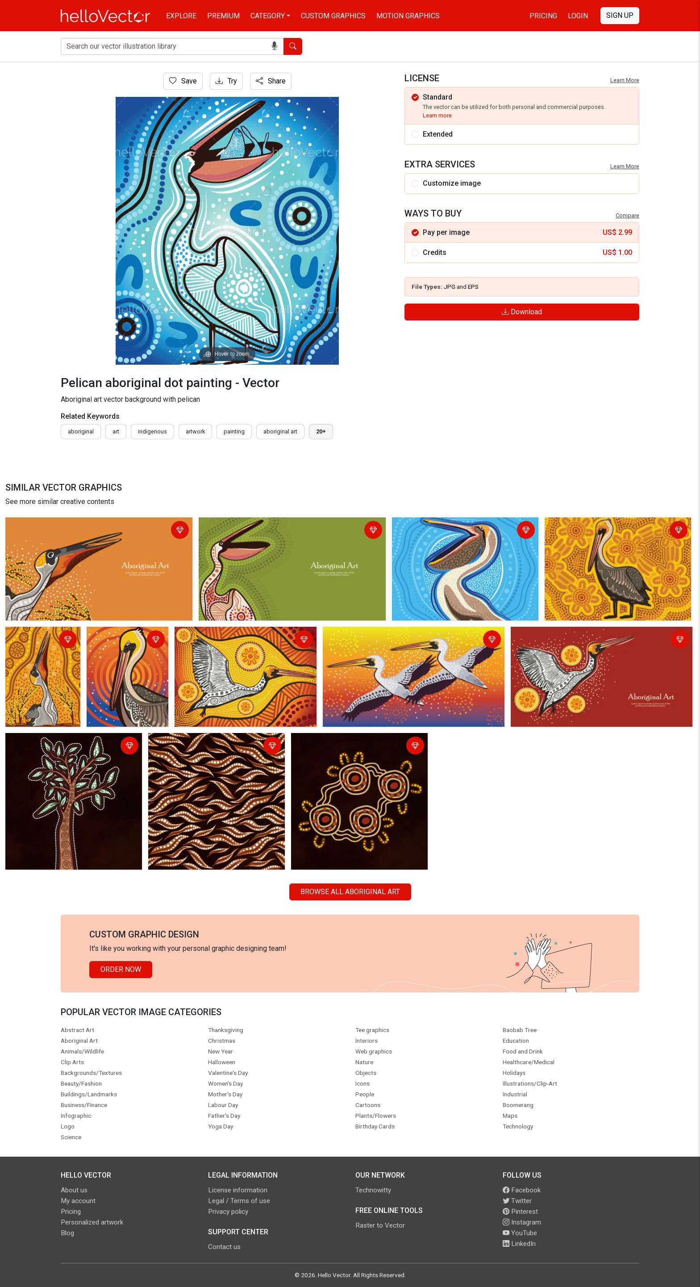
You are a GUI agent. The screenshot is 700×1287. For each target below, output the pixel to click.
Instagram (522, 1222)
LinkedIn (519, 1244)
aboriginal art (280, 431)
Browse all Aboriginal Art (350, 891)
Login (578, 16)
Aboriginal (81, 431)
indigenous (152, 431)
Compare (627, 215)
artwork (195, 431)
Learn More (624, 80)
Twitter (517, 1201)
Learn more (437, 115)
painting (234, 431)
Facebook (522, 1190)
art (115, 431)
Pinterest (520, 1212)
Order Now (120, 969)
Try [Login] (226, 81)
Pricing (543, 16)
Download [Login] (522, 312)
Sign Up (619, 15)
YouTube (520, 1233)
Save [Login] (183, 81)
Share (271, 81)
